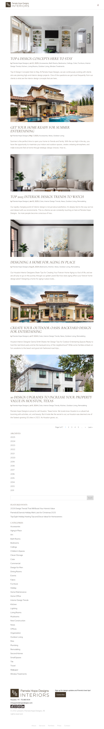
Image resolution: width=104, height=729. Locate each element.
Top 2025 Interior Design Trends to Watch (47, 196)
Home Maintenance (18, 592)
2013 (12, 486)
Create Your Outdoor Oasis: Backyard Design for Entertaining (50, 330)
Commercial (15, 563)
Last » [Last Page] (90, 427)
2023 (12, 445)
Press (59, 726)
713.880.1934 (25, 700)
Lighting (13, 608)
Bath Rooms (53, 63)
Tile (11, 661)
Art (11, 534)
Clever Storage (16, 555)
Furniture (81, 63)
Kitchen (24, 66)
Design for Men (16, 567)
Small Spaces (15, 657)
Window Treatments (57, 66)
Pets (12, 641)
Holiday (13, 588)
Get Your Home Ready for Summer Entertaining (40, 129)
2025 (12, 437)
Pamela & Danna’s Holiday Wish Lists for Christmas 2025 (33, 512)
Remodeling (81, 201)
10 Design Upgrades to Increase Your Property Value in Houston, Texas (51, 399)
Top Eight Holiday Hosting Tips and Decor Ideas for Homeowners (36, 516)
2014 (12, 482)
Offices (13, 629)
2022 (12, 449)
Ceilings (69, 63)
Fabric (12, 580)
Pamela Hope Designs (20, 63)
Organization (15, 633)
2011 (12, 490)
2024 (12, 441)
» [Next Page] (85, 427)
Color (75, 63)
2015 (12, 478)
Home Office (15, 596)
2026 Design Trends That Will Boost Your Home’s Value (32, 508)
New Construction (17, 620)
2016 (12, 474)
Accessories (44, 63)
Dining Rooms (16, 571)
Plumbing (14, 645)
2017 (12, 470)
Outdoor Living (43, 66)
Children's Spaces (17, 551)
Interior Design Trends (52, 201)
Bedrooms (62, 63)
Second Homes (16, 653)
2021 (12, 453)
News (51, 136)
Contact (67, 726)
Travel (12, 665)
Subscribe (60, 694)
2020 (12, 457)
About (34, 726)
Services (42, 726)
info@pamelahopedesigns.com (21, 703)
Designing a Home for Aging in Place (42, 262)
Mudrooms (14, 616)
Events (13, 575)
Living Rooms (33, 66)
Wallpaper (14, 670)
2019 (12, 461)
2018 (12, 466)
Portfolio (51, 726)
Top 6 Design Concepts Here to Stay (41, 58)
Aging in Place (16, 530)
